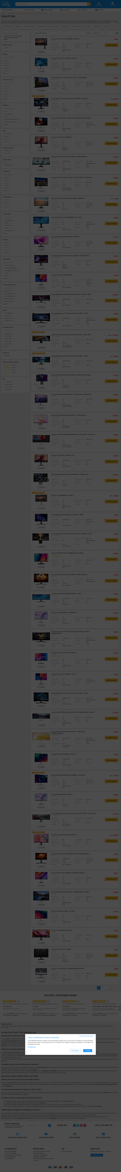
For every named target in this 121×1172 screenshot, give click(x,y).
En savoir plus (31, 1047)
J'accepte (87, 1050)
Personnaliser (75, 1050)
